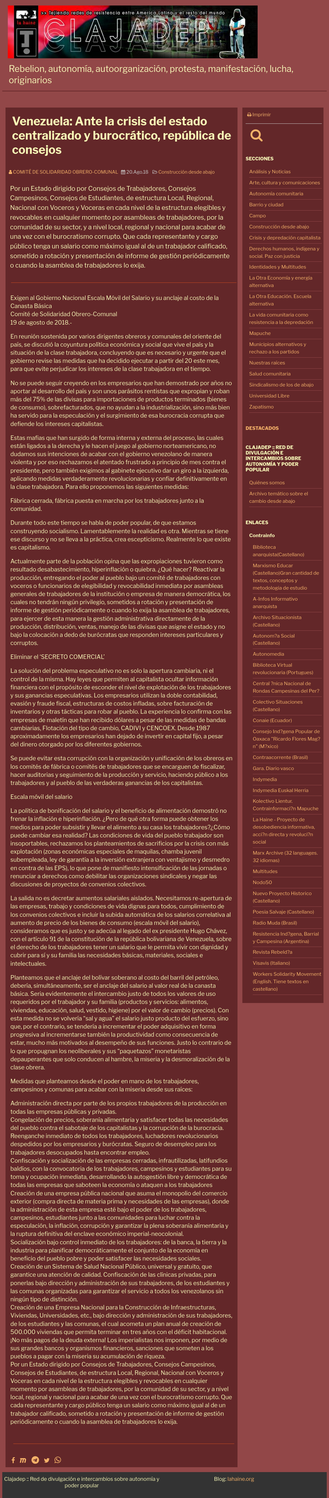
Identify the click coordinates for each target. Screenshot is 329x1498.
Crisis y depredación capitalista (285, 238)
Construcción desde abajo (279, 227)
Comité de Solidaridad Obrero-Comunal (65, 172)
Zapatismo (261, 407)
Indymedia (265, 779)
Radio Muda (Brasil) (275, 923)
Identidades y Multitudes (277, 267)
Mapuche (260, 333)
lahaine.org (240, 1479)
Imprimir (259, 115)
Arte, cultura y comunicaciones (284, 182)
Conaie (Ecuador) (272, 720)
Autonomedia (268, 654)
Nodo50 (262, 882)
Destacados (262, 428)
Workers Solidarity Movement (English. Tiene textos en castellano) (287, 981)
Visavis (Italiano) (271, 963)
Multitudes (265, 871)
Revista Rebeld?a (272, 952)
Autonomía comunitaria (276, 193)
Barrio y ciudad (266, 205)
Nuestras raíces (267, 363)
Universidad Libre (269, 396)
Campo (257, 216)
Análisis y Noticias (270, 171)
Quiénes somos (267, 482)
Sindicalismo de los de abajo (281, 385)
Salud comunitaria (270, 374)
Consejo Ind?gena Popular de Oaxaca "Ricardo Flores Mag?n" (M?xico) (286, 738)
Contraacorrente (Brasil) (280, 757)
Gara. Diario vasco (273, 768)
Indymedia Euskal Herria (281, 790)
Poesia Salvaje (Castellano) (283, 912)
